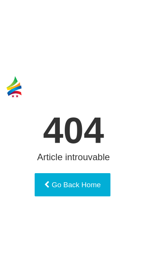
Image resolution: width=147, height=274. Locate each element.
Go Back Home (72, 185)
